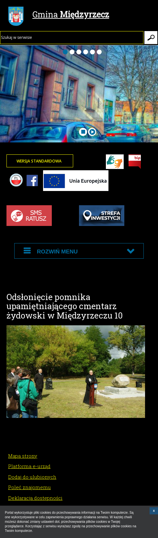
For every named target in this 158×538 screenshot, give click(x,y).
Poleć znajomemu (29, 487)
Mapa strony (22, 456)
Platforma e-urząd (29, 466)
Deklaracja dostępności (35, 498)
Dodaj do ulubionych (32, 477)
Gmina (58, 15)
